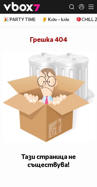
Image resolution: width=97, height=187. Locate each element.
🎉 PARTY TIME (19, 19)
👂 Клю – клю (55, 19)
